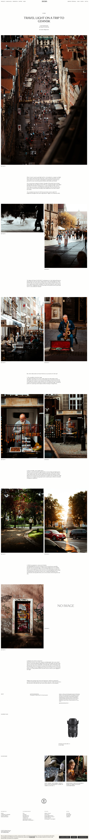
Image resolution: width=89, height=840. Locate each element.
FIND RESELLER (26, 816)
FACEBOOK (68, 815)
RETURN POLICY (26, 815)
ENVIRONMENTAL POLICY (49, 816)
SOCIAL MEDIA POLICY (49, 815)
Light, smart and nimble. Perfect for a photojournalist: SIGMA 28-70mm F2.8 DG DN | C (54, 784)
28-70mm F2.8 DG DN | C (64, 743)
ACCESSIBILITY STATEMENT (50, 819)
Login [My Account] (78, 1)
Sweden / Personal (72, 1)
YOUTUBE (68, 813)
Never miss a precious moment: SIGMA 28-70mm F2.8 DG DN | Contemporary (75, 784)
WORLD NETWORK (4, 816)
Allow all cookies (65, 837)
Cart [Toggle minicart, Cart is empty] (86, 1)
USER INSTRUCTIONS (27, 819)
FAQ (23, 813)
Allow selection (83, 837)
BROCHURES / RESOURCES (28, 820)
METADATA (3, 166)
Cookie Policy (32, 837)
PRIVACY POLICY (48, 813)
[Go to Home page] (44, 1)
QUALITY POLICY (48, 817)
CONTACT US (25, 817)
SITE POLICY (47, 814)
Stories (44, 13)
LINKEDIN (68, 816)
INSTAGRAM (68, 814)
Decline (74, 837)
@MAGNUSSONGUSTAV (63, 703)
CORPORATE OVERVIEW (5, 814)
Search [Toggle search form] (82, 1)
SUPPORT (25, 814)
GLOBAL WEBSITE (4, 815)
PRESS (2, 813)
